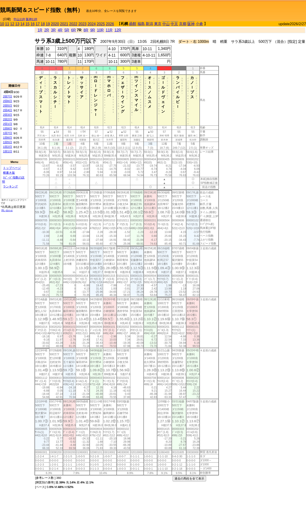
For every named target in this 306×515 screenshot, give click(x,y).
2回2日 (7, 119)
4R (60, 30)
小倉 (199, 24)
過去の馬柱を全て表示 (189, 478)
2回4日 (7, 110)
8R (85, 30)
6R (73, 30)
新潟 (149, 24)
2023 (82, 24)
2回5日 (7, 105)
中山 (166, 24)
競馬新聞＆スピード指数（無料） (41, 10)
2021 (64, 24)
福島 (141, 24)
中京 (174, 24)
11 (7, 24)
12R (118, 30)
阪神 (191, 24)
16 (33, 24)
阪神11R (31, 19)
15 (27, 24)
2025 (101, 24)
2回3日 (7, 115)
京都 (182, 24)
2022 (73, 24)
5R (66, 30)
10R (100, 30)
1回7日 (7, 133)
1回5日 (7, 142)
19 (48, 24)
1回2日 (7, 147)
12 (12, 24)
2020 (55, 24)
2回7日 (7, 96)
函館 (132, 24)
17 (38, 24)
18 (43, 24)
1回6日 (7, 137)
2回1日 (7, 124)
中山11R (19, 19)
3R (53, 30)
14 (22, 24)
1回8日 (7, 128)
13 (17, 24)
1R (40, 30)
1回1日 (7, 151)
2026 (110, 24)
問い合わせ (7, 210)
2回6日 (7, 101)
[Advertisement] (252, 8)
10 (2, 24)
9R (92, 30)
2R (46, 30)
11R (109, 30)
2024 (92, 24)
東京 (157, 24)
